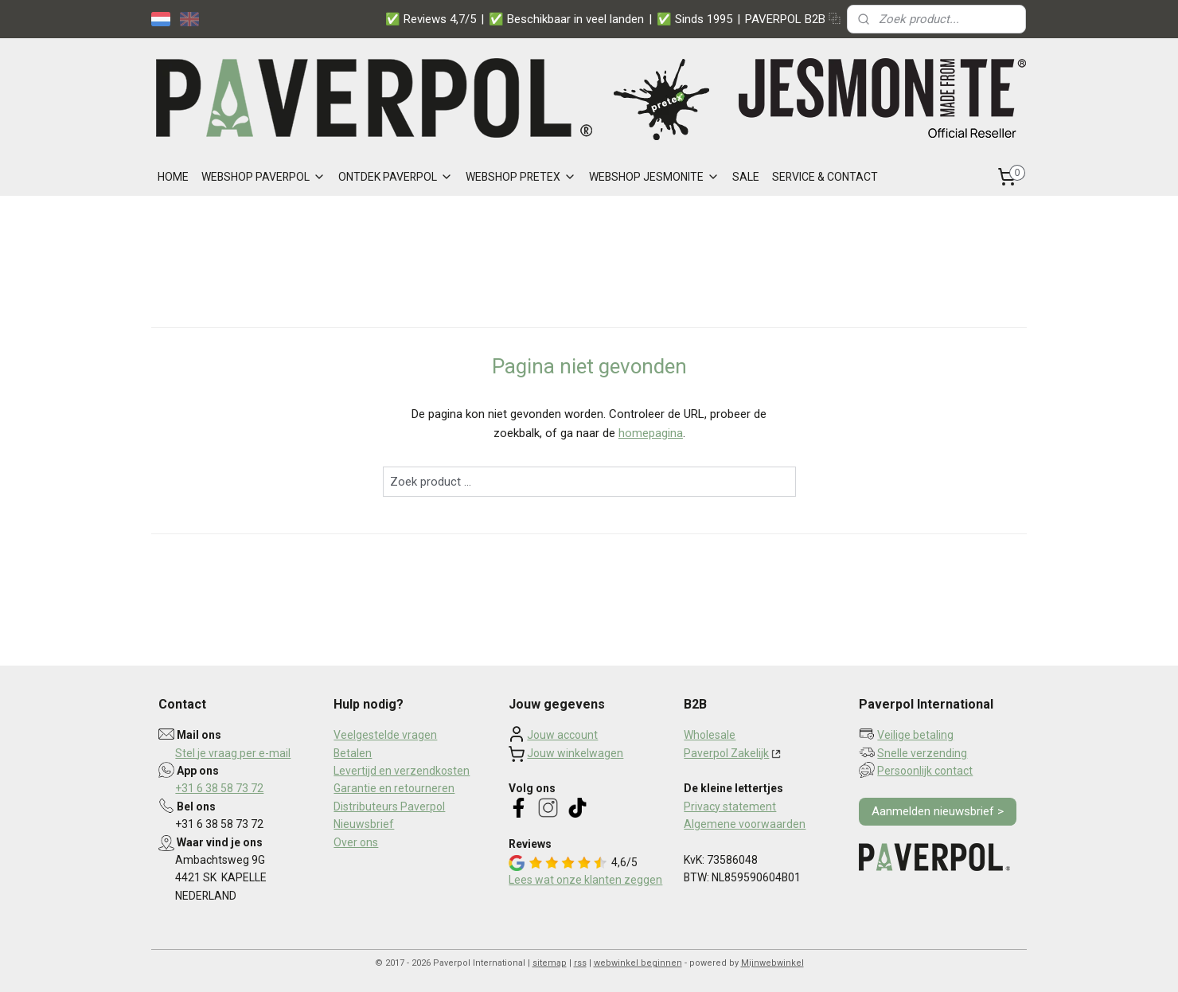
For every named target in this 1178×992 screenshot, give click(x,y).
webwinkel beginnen (638, 963)
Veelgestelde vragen (385, 734)
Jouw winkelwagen (575, 753)
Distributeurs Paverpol (389, 806)
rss (580, 963)
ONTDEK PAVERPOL (395, 176)
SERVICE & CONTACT (825, 176)
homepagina (650, 433)
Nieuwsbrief (364, 824)
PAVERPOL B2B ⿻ (793, 19)
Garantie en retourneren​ (394, 788)
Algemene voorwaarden (744, 824)
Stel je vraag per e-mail (233, 753)
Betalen (353, 753)
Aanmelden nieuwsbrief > (938, 811)
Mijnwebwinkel (772, 963)
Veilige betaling (915, 734)
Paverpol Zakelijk (726, 753)
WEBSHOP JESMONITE (654, 176)
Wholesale (709, 734)
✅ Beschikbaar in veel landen (566, 19)
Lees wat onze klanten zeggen (585, 879)
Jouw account (562, 734)
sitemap (549, 963)
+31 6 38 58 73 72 (219, 788)
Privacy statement (730, 806)
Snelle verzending (922, 753)
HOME (173, 176)
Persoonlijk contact (925, 770)
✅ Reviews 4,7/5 (430, 19)
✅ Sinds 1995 (694, 19)
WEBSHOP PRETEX (521, 176)
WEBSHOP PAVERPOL (263, 176)
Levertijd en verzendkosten (402, 770)
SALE (745, 176)
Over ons (356, 842)
